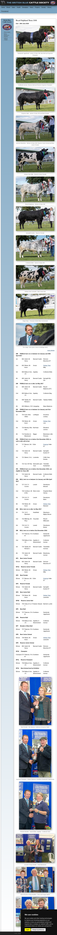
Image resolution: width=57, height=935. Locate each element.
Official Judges (6, 39)
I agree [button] (27, 929)
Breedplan (25, 7)
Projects (37, 7)
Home (3, 7)
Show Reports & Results (6, 35)
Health (18, 7)
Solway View (46, 365)
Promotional (4, 11)
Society (43, 7)
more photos (51, 350)
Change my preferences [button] (38, 929)
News (31, 7)
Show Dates (7, 32)
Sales (13, 7)
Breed (8, 7)
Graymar (45, 444)
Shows (49, 7)
